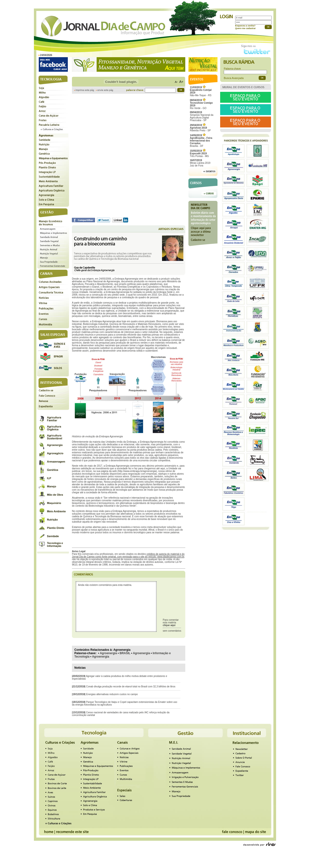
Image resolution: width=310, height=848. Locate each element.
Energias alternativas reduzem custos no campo (112, 694)
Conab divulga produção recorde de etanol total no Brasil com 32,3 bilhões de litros (130, 686)
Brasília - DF (201, 140)
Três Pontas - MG (199, 153)
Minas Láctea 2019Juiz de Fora (200, 163)
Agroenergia (108, 653)
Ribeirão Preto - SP (200, 128)
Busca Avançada (234, 78)
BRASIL (125, 653)
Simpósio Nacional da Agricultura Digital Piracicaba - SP (201, 116)
